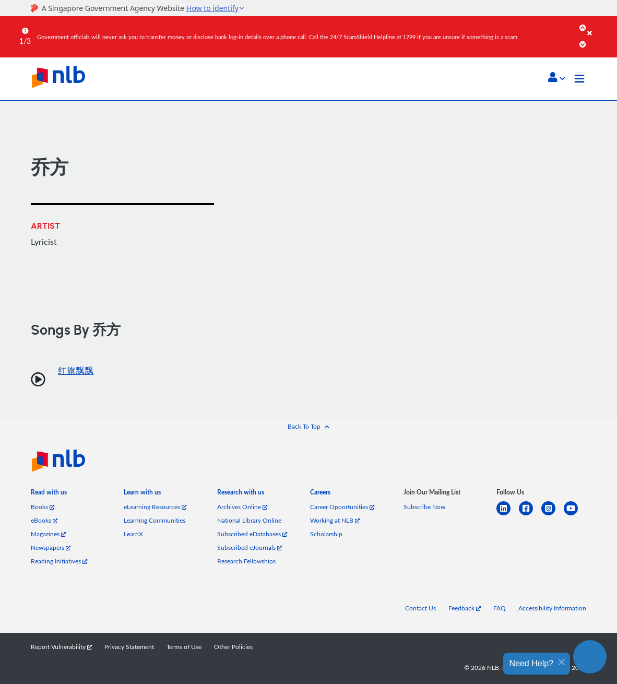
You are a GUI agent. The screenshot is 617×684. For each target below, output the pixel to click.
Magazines (48, 533)
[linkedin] (507, 514)
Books (42, 506)
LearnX (133, 533)
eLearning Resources (155, 506)
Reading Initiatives (59, 561)
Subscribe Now (424, 506)
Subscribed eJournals (249, 547)
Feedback (464, 608)
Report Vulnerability (61, 646)
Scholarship (326, 533)
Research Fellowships (246, 561)
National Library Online (249, 520)
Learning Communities (154, 520)
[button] (556, 78)
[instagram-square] (552, 514)
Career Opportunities (342, 506)
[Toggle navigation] (579, 79)
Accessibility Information (552, 608)
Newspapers (50, 547)
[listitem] (49, 494)
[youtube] (575, 514)
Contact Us (420, 608)
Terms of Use (184, 646)
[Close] (600, 26)
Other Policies (233, 646)
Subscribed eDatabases (252, 533)
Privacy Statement (129, 646)
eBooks (44, 520)
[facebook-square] (530, 514)
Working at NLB (335, 520)
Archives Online (242, 506)
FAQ (499, 608)
